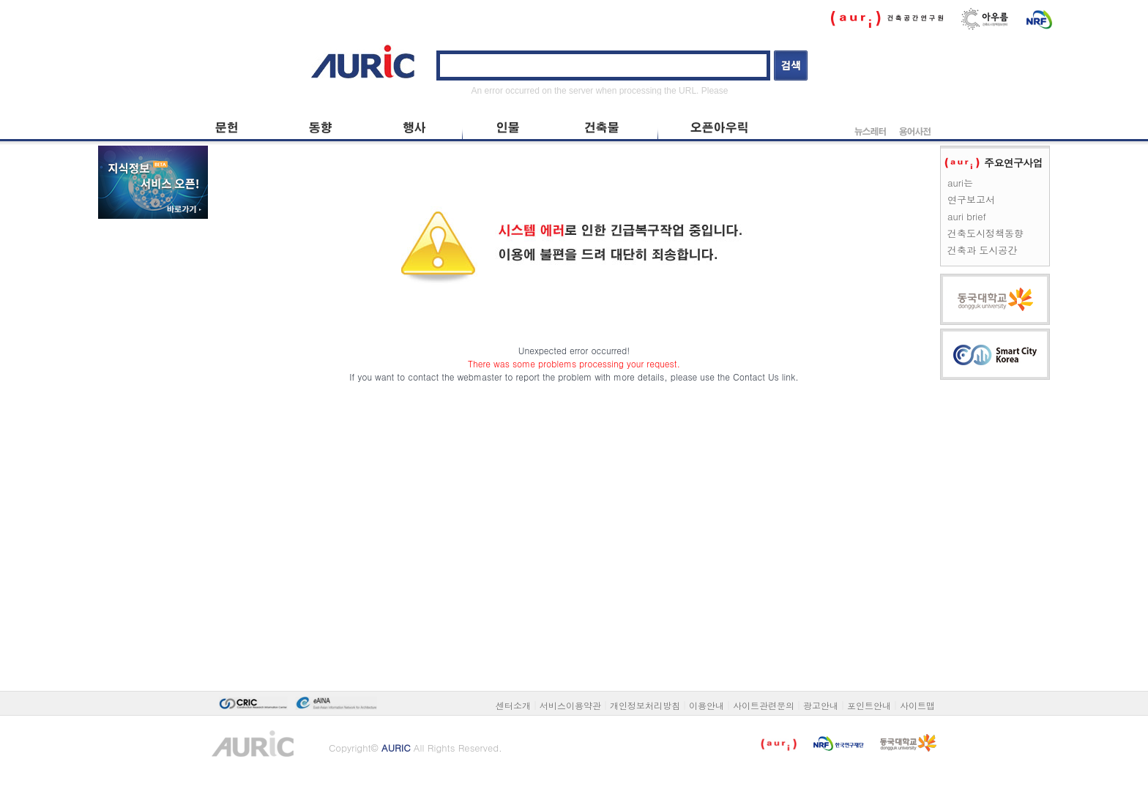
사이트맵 (917, 705)
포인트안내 (869, 705)
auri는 (960, 183)
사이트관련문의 (763, 705)
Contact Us (756, 376)
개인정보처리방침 (645, 705)
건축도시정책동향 (985, 233)
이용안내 (706, 705)
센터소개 (513, 705)
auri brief (966, 216)
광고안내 (820, 705)
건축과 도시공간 (982, 250)
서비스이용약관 (570, 705)
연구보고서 (971, 199)
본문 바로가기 (208, 37)
